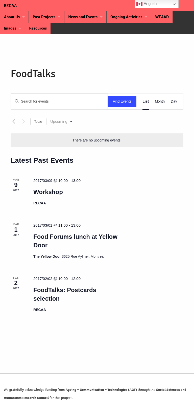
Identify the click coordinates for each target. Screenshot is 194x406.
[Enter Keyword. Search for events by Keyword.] (59, 101)
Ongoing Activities (126, 16)
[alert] (97, 140)
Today (38, 121)
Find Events (122, 101)
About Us (12, 16)
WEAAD (162, 16)
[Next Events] (23, 121)
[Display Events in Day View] (174, 101)
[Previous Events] (14, 121)
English (146, 4)
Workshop (48, 191)
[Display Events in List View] (145, 101)
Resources (38, 28)
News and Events (83, 16)
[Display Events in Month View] (160, 101)
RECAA (7, 5)
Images (10, 28)
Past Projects (44, 16)
